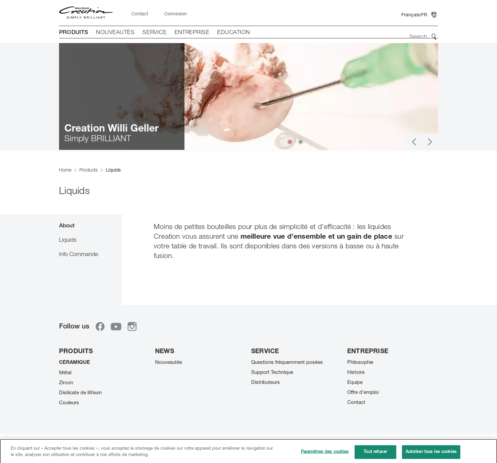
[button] (414, 142)
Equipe (355, 382)
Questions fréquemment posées (287, 362)
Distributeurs (265, 382)
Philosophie (360, 362)
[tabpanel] (280, 255)
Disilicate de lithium (80, 393)
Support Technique (272, 372)
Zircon (66, 383)
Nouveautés (168, 362)
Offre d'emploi (363, 392)
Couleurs (69, 403)
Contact (356, 402)
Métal (65, 373)
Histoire (356, 372)
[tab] (90, 225)
